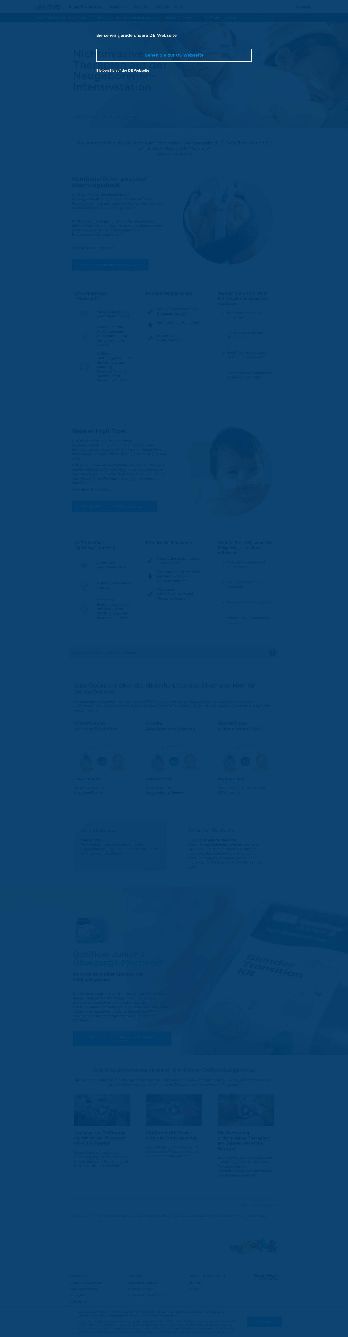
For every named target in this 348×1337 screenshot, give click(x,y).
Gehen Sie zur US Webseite (174, 55)
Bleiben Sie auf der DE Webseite (122, 70)
